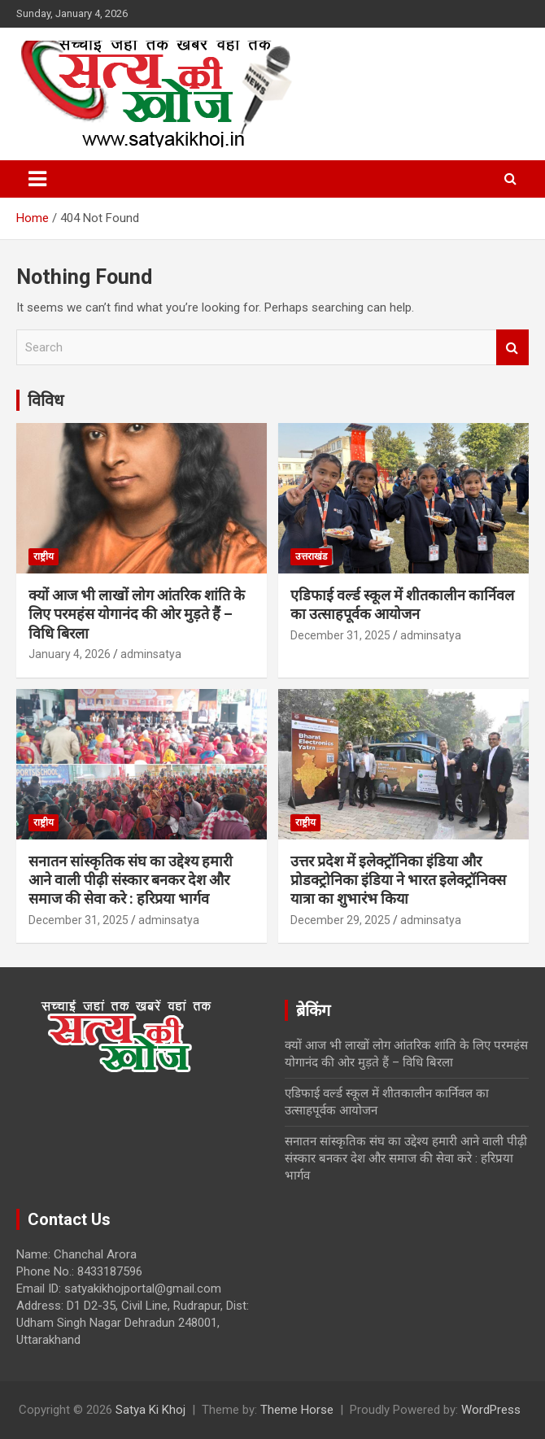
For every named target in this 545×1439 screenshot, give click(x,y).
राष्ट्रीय (43, 556)
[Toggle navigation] (37, 179)
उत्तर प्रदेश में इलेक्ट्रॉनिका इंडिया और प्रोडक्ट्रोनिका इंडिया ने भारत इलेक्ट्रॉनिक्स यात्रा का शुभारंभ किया (398, 880)
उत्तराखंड (311, 556)
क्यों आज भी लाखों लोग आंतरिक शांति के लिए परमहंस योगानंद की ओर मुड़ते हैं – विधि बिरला (136, 614)
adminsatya (150, 654)
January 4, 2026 (69, 654)
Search (512, 347)
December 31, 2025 (340, 635)
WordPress (491, 1409)
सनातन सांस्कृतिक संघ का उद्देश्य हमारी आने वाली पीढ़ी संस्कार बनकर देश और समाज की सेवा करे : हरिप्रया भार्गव (130, 880)
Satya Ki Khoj (150, 1409)
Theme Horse (297, 1409)
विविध (45, 400)
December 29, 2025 (340, 920)
